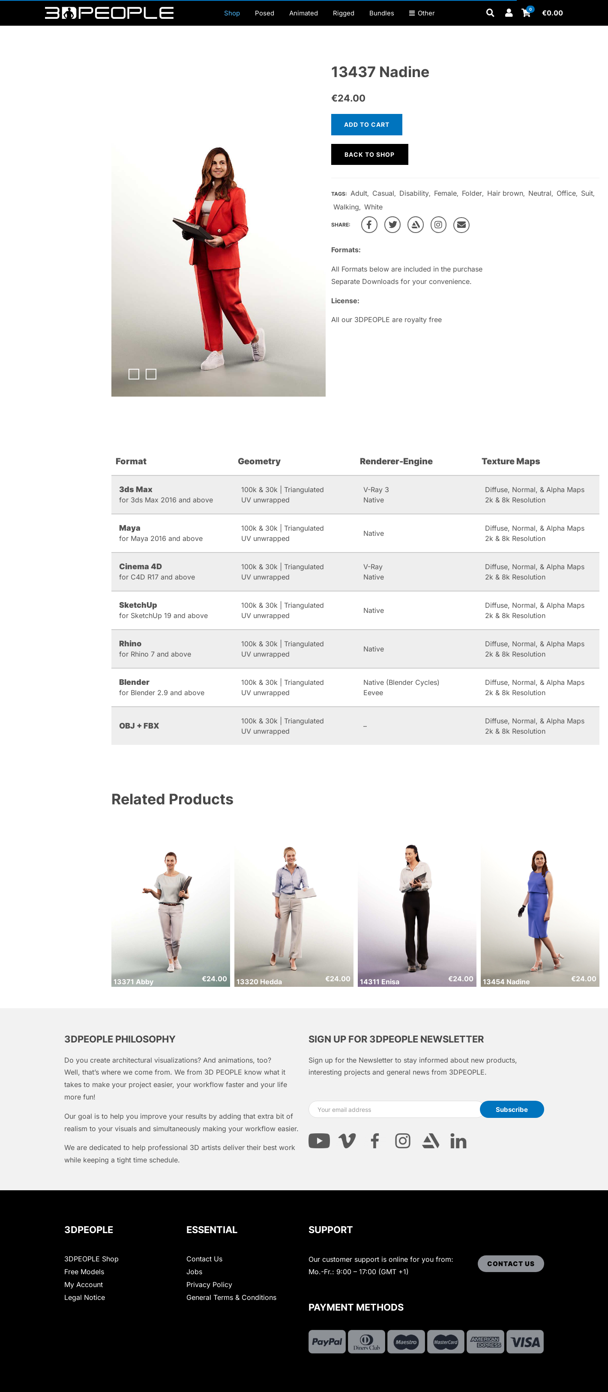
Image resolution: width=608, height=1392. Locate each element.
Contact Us (204, 1259)
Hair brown (505, 193)
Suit (587, 193)
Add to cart (366, 124)
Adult (358, 193)
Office (566, 193)
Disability (414, 193)
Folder (472, 193)
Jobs (194, 1271)
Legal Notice (84, 1297)
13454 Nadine (506, 981)
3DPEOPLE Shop (91, 1259)
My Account (83, 1284)
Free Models (84, 1271)
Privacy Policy (209, 1284)
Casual (383, 193)
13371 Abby (133, 981)
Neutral (539, 193)
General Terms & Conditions (231, 1297)
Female (445, 193)
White (373, 207)
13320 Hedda (259, 981)
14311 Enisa (379, 981)
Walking (346, 207)
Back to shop (369, 154)
